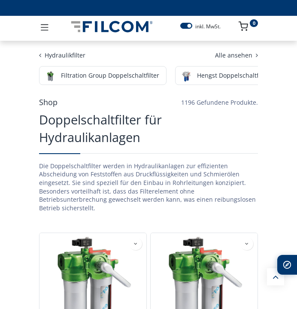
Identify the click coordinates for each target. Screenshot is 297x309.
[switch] (186, 26)
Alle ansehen (236, 55)
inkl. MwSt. (208, 26)
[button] (135, 243)
